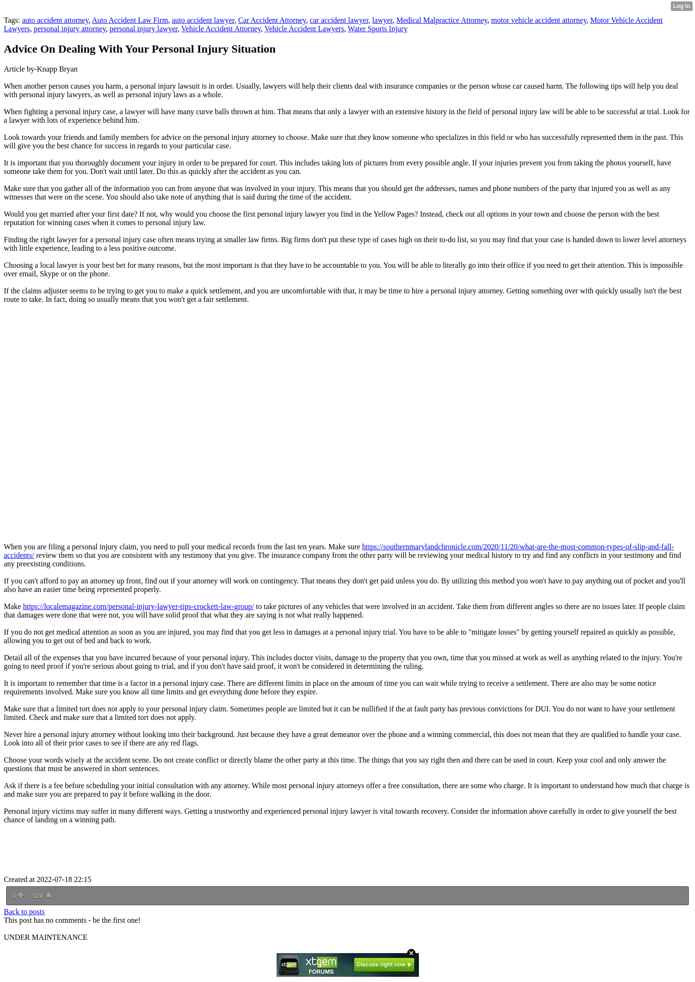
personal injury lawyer (143, 29)
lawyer (382, 20)
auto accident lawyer (203, 20)
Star (41, 896)
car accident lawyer (339, 20)
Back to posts (24, 912)
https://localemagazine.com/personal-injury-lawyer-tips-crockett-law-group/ (138, 606)
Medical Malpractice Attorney (441, 20)
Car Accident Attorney (272, 20)
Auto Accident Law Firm (130, 20)
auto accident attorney (55, 20)
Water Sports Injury (378, 29)
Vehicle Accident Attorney (221, 29)
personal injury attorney (70, 29)
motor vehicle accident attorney (538, 20)
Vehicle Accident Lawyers (304, 29)
